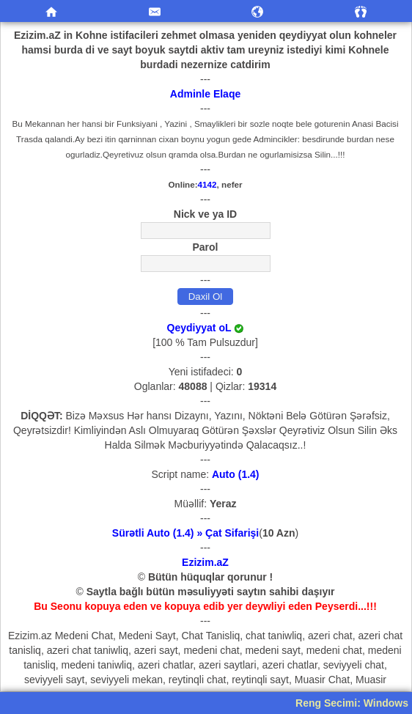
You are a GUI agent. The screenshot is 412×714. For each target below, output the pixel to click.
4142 (207, 184)
